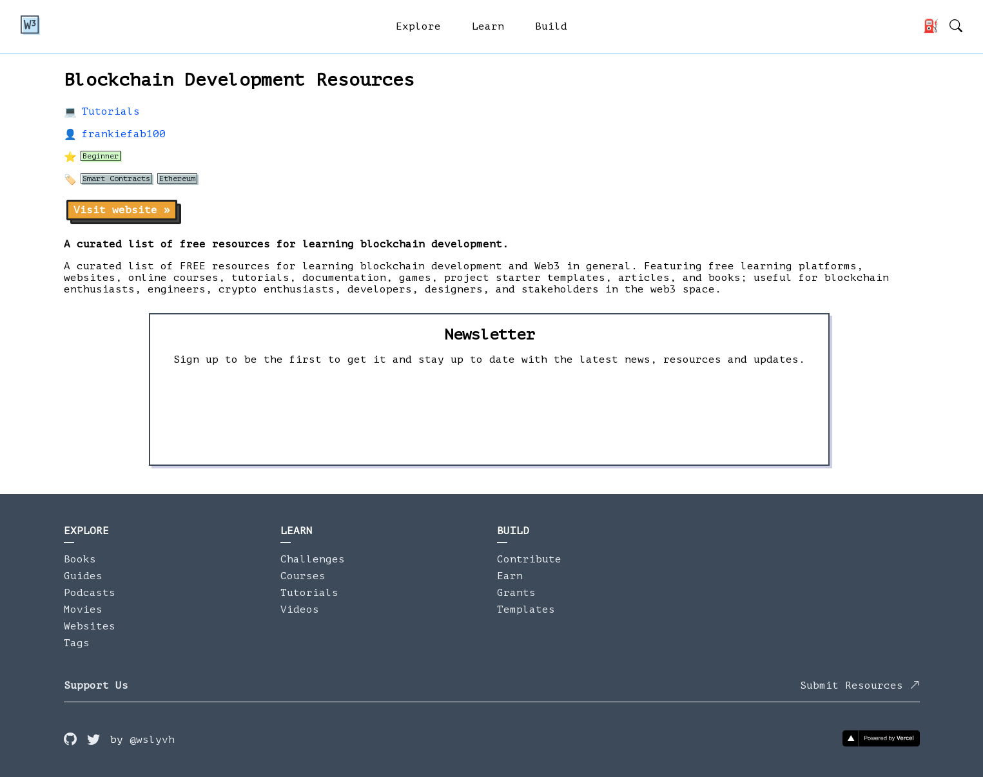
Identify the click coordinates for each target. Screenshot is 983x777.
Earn (510, 576)
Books (80, 559)
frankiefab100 (124, 134)
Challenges (312, 559)
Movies (83, 609)
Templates (526, 609)
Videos (299, 609)
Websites (89, 626)
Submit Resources (860, 685)
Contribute (529, 559)
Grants (516, 593)
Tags (77, 643)
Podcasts (89, 593)
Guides (83, 576)
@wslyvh (152, 739)
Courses (303, 576)
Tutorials (111, 111)
